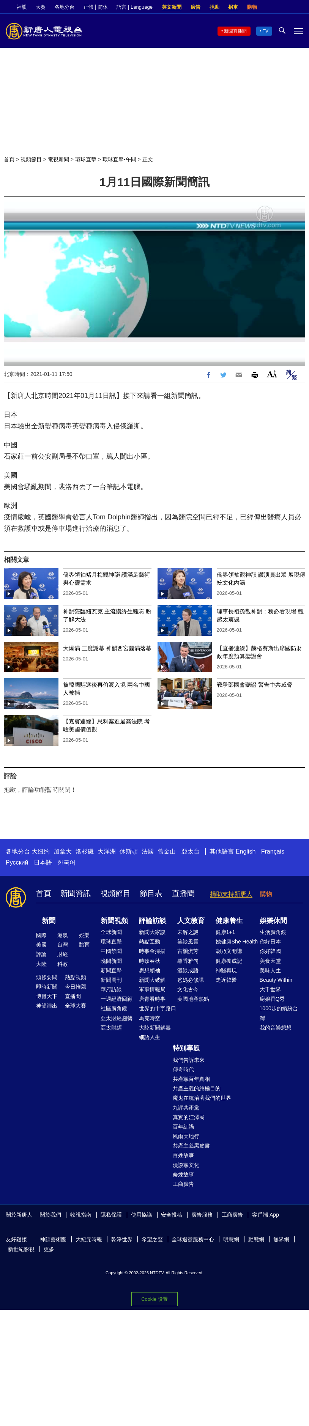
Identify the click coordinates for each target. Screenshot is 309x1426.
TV (265, 31)
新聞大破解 (152, 980)
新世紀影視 (21, 1249)
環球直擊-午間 (119, 159)
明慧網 (231, 1239)
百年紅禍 (183, 1127)
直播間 (183, 893)
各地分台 (64, 7)
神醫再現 (226, 970)
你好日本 (270, 942)
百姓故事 (183, 1155)
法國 (148, 851)
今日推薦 (75, 987)
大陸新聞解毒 (155, 1028)
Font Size (271, 374)
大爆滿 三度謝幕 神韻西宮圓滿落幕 (107, 648)
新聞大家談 (152, 932)
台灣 (62, 945)
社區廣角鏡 (114, 1008)
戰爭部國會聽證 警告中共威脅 (254, 684)
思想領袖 (149, 970)
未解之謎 (188, 932)
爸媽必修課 (190, 980)
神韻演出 (46, 1006)
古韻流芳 (188, 951)
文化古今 (188, 989)
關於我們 (50, 1215)
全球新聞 (111, 932)
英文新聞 (171, 7)
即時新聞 (46, 987)
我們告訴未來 (189, 1060)
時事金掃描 (152, 951)
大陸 (41, 964)
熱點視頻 (75, 977)
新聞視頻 (114, 920)
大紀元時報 (89, 1239)
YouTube (299, 7)
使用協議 (141, 1215)
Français (272, 851)
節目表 (151, 893)
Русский (17, 862)
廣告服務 (202, 1215)
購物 (252, 7)
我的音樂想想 (276, 1028)
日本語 (43, 862)
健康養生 (229, 920)
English (245, 851)
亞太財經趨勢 (116, 1018)
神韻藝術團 (53, 1239)
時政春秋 (149, 961)
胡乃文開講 (229, 951)
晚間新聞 (111, 961)
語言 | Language (134, 7)
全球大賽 (75, 1006)
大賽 (41, 7)
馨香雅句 (188, 961)
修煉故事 (183, 1174)
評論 (41, 954)
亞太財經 (111, 1028)
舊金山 (167, 851)
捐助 (214, 7)
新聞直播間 (235, 31)
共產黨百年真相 (191, 1079)
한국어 (66, 862)
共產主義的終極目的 (197, 1088)
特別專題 (186, 1048)
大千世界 (270, 989)
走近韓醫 (226, 980)
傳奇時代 (183, 1069)
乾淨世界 (121, 1239)
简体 (103, 7)
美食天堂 (270, 961)
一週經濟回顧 (116, 999)
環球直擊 (85, 159)
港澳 (62, 935)
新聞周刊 (111, 980)
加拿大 (63, 851)
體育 (84, 945)
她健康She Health (237, 942)
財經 (62, 954)
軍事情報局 (152, 989)
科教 (62, 964)
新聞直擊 (111, 970)
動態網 (256, 1239)
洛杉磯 (85, 851)
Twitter (286, 7)
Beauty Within (276, 980)
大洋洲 (107, 851)
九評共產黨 (186, 1108)
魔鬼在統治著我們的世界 (202, 1098)
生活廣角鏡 (273, 932)
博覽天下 (46, 996)
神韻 (22, 7)
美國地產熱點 (193, 999)
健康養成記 (229, 961)
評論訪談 (152, 920)
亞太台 (190, 851)
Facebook (273, 7)
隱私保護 (111, 1215)
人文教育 (191, 920)
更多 (49, 1249)
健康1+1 (225, 932)
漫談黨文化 (186, 1165)
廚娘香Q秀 (272, 999)
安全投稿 (171, 1215)
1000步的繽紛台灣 (279, 1013)
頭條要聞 (46, 977)
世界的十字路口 (157, 1008)
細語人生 (149, 1037)
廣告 (195, 7)
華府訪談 (111, 989)
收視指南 (80, 1215)
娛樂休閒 (273, 920)
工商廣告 (183, 1184)
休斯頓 (129, 851)
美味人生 (270, 970)
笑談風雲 (188, 942)
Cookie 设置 (154, 1299)
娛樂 (84, 935)
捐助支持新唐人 (231, 894)
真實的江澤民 (189, 1117)
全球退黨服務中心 (193, 1239)
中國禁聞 (111, 951)
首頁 (9, 159)
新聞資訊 (75, 893)
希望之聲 (152, 1239)
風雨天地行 (186, 1136)
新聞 (48, 920)
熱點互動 (149, 942)
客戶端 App (265, 1215)
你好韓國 (270, 951)
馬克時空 (149, 1018)
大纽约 (41, 851)
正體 (88, 7)
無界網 (281, 1239)
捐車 (233, 7)
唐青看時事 (152, 999)
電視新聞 (58, 159)
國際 (41, 935)
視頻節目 (31, 159)
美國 (41, 945)
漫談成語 (188, 970)
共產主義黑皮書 (191, 1146)
